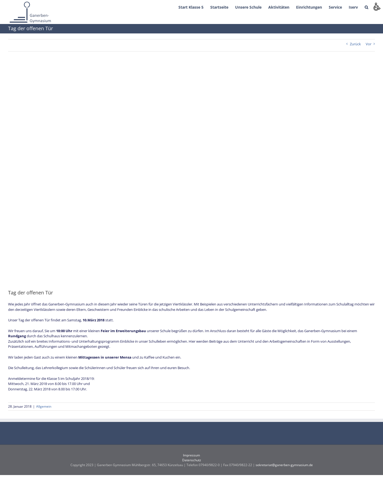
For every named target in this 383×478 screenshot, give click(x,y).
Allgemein (43, 406)
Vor (368, 44)
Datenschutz (191, 460)
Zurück (355, 44)
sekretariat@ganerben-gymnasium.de (284, 465)
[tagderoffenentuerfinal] (191, 174)
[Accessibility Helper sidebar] (376, 6)
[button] (366, 6)
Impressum (191, 455)
